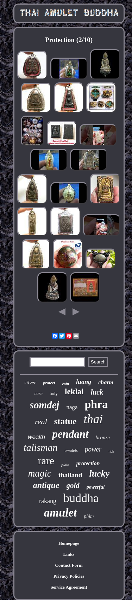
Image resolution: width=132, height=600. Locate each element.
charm (105, 382)
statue (65, 421)
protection (88, 463)
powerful (96, 487)
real (41, 421)
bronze (103, 437)
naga (71, 407)
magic (39, 473)
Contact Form (68, 565)
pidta (65, 464)
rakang (47, 501)
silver (30, 382)
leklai (74, 391)
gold (73, 485)
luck (97, 392)
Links (69, 554)
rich (111, 451)
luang (83, 381)
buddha (81, 498)
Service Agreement (68, 587)
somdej (44, 404)
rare (46, 460)
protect (49, 382)
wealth (36, 436)
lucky (99, 473)
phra (96, 404)
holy (54, 393)
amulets (71, 450)
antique (46, 485)
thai (93, 419)
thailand (70, 475)
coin (65, 383)
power (93, 449)
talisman (40, 447)
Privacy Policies (69, 576)
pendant (70, 434)
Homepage (68, 543)
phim (89, 516)
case (38, 393)
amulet (60, 512)
